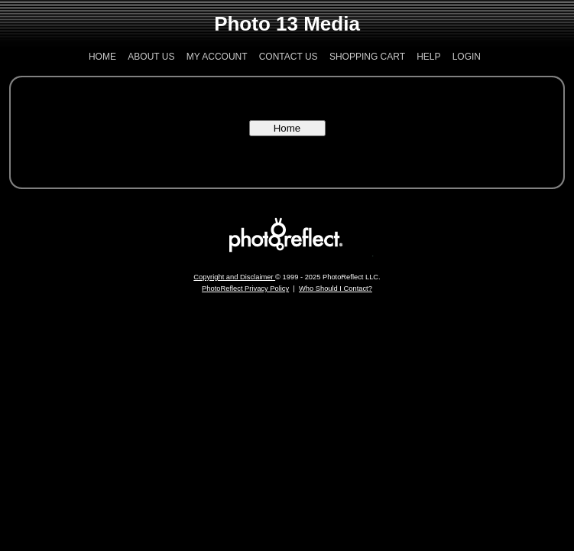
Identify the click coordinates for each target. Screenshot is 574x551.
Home (102, 56)
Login (466, 56)
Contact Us (288, 56)
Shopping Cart (367, 56)
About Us (151, 56)
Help (428, 56)
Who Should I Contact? (335, 288)
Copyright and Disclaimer (234, 277)
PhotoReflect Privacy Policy (245, 288)
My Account (217, 56)
